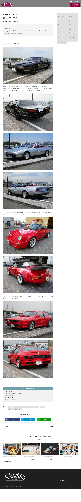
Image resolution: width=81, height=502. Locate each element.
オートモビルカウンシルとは (28, 5)
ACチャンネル (57, 1)
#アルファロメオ (61, 16)
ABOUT (52, 474)
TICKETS (53, 486)
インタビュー (65, 5)
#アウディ (59, 13)
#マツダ (69, 32)
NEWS (71, 474)
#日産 (69, 21)
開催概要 (37, 5)
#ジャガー (70, 16)
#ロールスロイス (61, 42)
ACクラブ (52, 1)
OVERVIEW (73, 478)
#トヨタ (59, 21)
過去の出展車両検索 (51, 5)
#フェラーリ (60, 24)
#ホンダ (69, 29)
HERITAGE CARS (57, 482)
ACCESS (72, 482)
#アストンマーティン (72, 13)
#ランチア (59, 37)
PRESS (71, 486)
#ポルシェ (59, 29)
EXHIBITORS (55, 478)
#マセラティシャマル (13, 409)
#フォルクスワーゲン (72, 24)
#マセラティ (60, 32)
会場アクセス (47, 1)
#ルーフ (20, 409)
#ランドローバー (71, 37)
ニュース (59, 5)
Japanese (58, 490)
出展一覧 (43, 5)
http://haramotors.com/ (12, 399)
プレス (62, 1)
